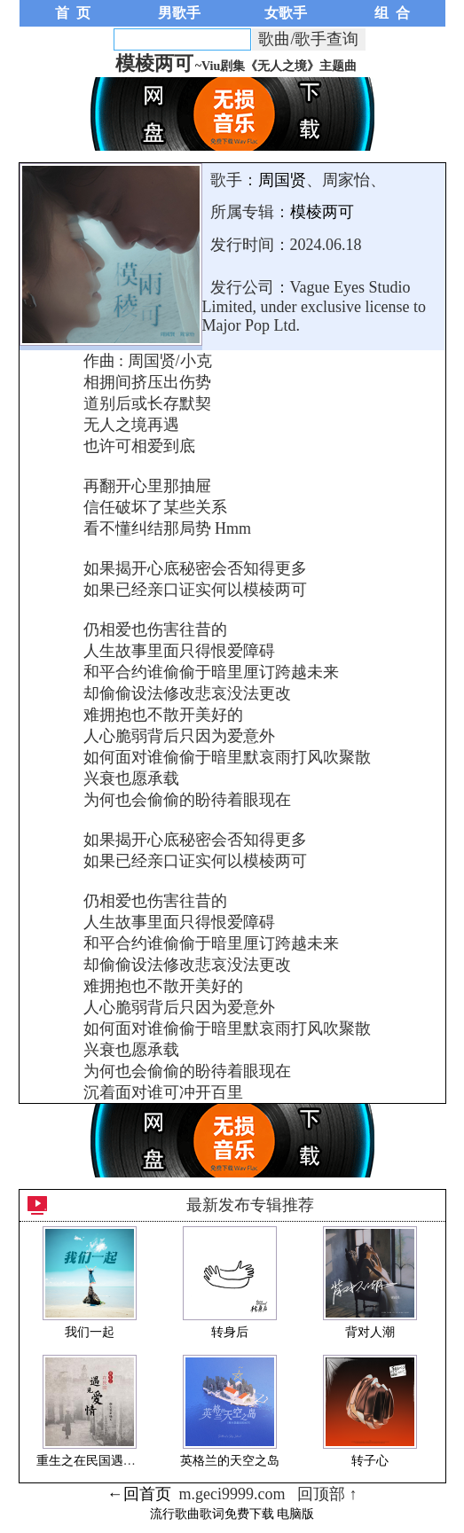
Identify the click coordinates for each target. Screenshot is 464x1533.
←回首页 (139, 1494)
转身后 (229, 1332)
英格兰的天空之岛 (229, 1460)
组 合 (392, 12)
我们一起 (89, 1332)
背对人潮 (370, 1332)
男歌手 (179, 12)
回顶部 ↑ (327, 1494)
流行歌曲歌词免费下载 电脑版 (232, 1514)
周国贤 (282, 180)
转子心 (370, 1460)
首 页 (72, 12)
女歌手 (285, 12)
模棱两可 (322, 212)
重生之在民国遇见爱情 (98, 1460)
